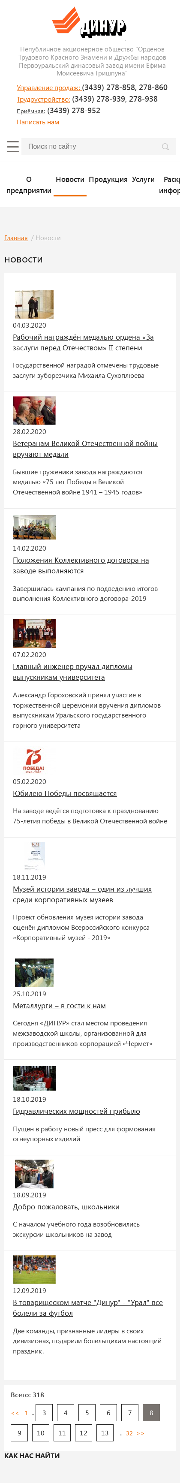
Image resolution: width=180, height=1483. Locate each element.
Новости (70, 179)
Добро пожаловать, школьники (66, 1206)
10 (41, 1432)
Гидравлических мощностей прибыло (76, 1110)
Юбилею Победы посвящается (65, 793)
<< (15, 1413)
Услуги (143, 179)
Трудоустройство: (43, 98)
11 (62, 1432)
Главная (16, 237)
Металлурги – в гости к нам (59, 1005)
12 (83, 1432)
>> (140, 1433)
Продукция (108, 179)
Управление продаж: (49, 87)
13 (105, 1432)
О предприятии (28, 184)
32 (129, 1433)
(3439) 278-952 (58, 110)
